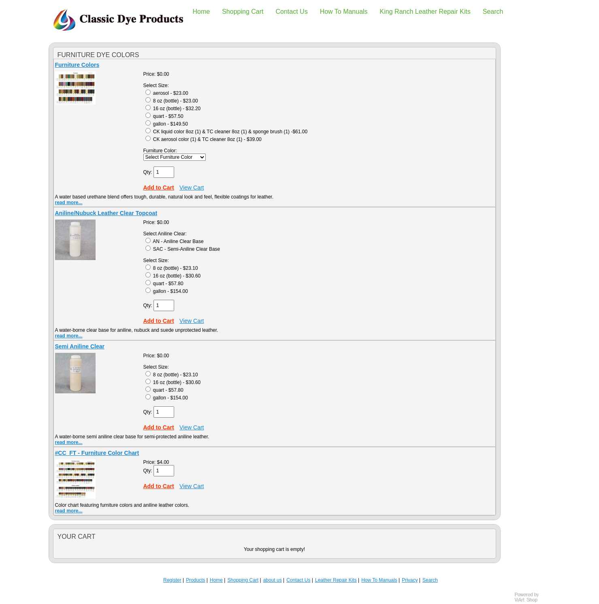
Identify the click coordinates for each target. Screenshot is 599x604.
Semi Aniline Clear (79, 346)
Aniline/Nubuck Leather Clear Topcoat (106, 213)
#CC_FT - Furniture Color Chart (97, 453)
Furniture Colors (77, 65)
